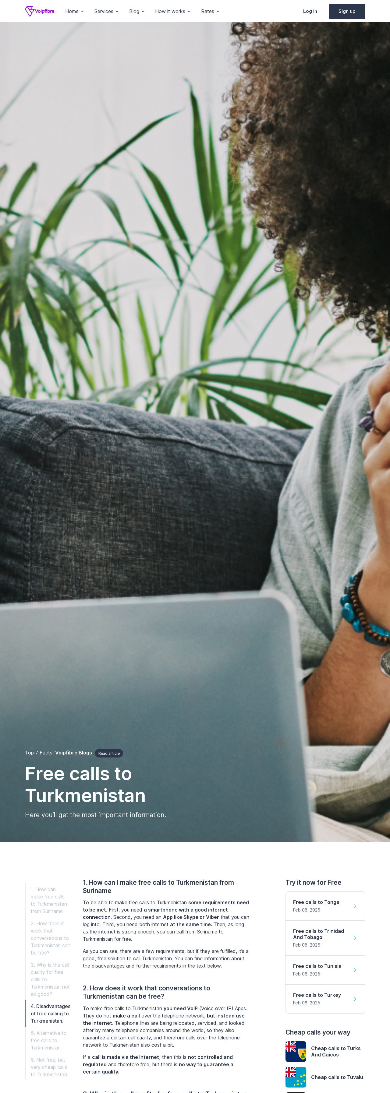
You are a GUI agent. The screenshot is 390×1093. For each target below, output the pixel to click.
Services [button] (103, 11)
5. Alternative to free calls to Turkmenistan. (49, 1040)
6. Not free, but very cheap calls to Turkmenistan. (49, 1067)
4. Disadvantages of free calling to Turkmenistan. (50, 1013)
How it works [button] (170, 11)
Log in (310, 11)
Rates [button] (207, 11)
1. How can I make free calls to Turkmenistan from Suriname (49, 900)
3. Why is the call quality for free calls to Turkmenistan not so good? (50, 979)
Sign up (347, 11)
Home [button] (72, 11)
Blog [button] (134, 11)
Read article (109, 753)
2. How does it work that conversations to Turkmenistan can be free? (50, 938)
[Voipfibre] (39, 11)
